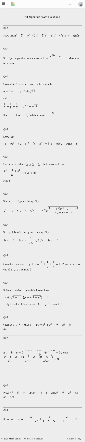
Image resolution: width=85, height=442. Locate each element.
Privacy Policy (74, 439)
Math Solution (16, 439)
